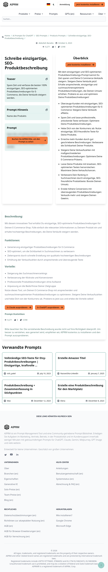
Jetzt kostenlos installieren (89, 4)
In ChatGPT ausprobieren (50, 307)
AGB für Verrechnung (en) (17, 536)
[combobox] (54, 19)
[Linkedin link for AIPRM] (18, 455)
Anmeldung (65, 4)
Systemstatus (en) (65, 478)
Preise (39, 13)
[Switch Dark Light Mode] (54, 4)
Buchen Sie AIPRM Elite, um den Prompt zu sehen (29, 140)
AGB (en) (8, 525)
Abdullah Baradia (46, 43)
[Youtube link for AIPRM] (11, 455)
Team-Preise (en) (12, 494)
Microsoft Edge (63, 525)
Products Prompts (58, 35)
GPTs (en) (69, 13)
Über (102, 13)
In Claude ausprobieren (19, 307)
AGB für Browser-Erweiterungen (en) (22, 531)
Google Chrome (64, 520)
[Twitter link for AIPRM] (5, 455)
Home (7, 35)
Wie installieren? (64, 515)
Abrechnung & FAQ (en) (67, 484)
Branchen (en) (11, 473)
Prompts (53, 13)
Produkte (24, 13)
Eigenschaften (11, 478)
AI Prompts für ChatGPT (23, 35)
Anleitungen (62, 468)
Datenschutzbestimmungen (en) (20, 515)
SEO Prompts (42, 35)
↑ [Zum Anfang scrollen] (101, 565)
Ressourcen (87, 13)
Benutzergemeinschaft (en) (69, 473)
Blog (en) (8, 500)
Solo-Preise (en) (12, 489)
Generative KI (11, 484)
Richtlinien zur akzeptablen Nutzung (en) (24, 520)
